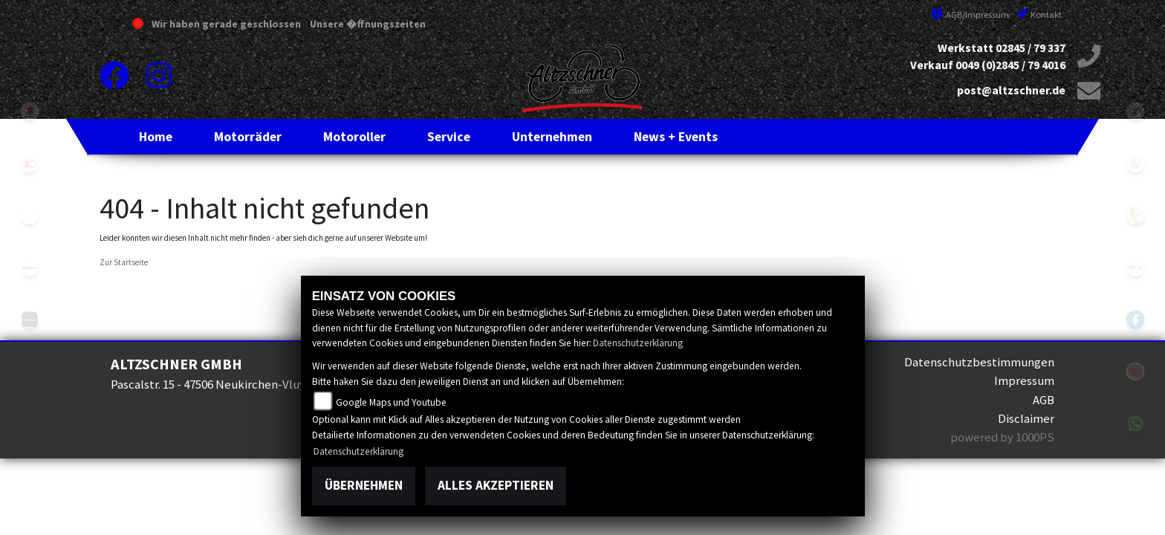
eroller (29, 215)
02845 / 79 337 (1030, 48)
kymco (29, 163)
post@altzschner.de (1011, 90)
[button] (248, 136)
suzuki (29, 111)
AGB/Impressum (970, 14)
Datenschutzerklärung (638, 343)
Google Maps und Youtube (391, 402)
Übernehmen (364, 485)
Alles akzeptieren (496, 485)
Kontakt (1039, 14)
